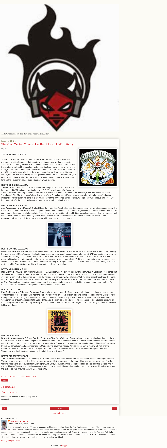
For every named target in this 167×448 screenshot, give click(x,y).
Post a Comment (9, 392)
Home (60, 408)
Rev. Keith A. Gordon (19, 421)
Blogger (64, 446)
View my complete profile (10, 441)
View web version (60, 413)
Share (5, 380)
